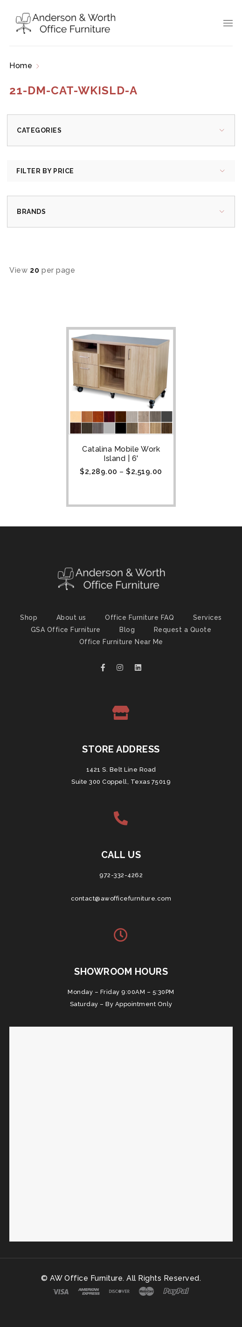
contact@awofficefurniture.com (121, 898)
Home (20, 65)
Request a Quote (183, 629)
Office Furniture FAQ (139, 617)
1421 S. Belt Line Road (121, 769)
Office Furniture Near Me (121, 642)
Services (207, 617)
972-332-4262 (121, 875)
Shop (28, 617)
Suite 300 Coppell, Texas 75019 (121, 781)
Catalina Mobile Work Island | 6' (121, 454)
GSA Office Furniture (66, 629)
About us (71, 617)
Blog (127, 629)
